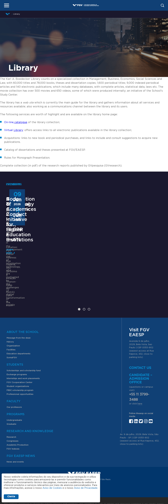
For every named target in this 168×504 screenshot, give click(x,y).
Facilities (11, 339)
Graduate (11, 414)
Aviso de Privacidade (85, 488)
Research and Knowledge (30, 421)
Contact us (140, 358)
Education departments (18, 343)
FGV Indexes (13, 439)
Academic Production (17, 435)
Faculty (14, 391)
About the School (23, 321)
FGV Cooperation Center (19, 372)
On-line (15, 122)
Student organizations (18, 376)
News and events (15, 452)
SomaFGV (12, 347)
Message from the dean (19, 328)
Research (11, 427)
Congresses (12, 431)
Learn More (13, 285)
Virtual (13, 130)
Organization (13, 336)
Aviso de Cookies (52, 488)
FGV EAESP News (21, 445)
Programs (15, 404)
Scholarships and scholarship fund (24, 360)
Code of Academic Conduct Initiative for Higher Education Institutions (139, 258)
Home (7, 14)
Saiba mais (68, 292)
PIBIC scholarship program (20, 380)
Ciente (11, 496)
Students (15, 354)
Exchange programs (17, 364)
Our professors (14, 397)
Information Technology (20, 248)
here (139, 394)
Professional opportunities (20, 384)
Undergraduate (14, 410)
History (10, 332)
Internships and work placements (23, 368)
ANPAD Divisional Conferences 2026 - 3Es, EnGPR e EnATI (84, 253)
